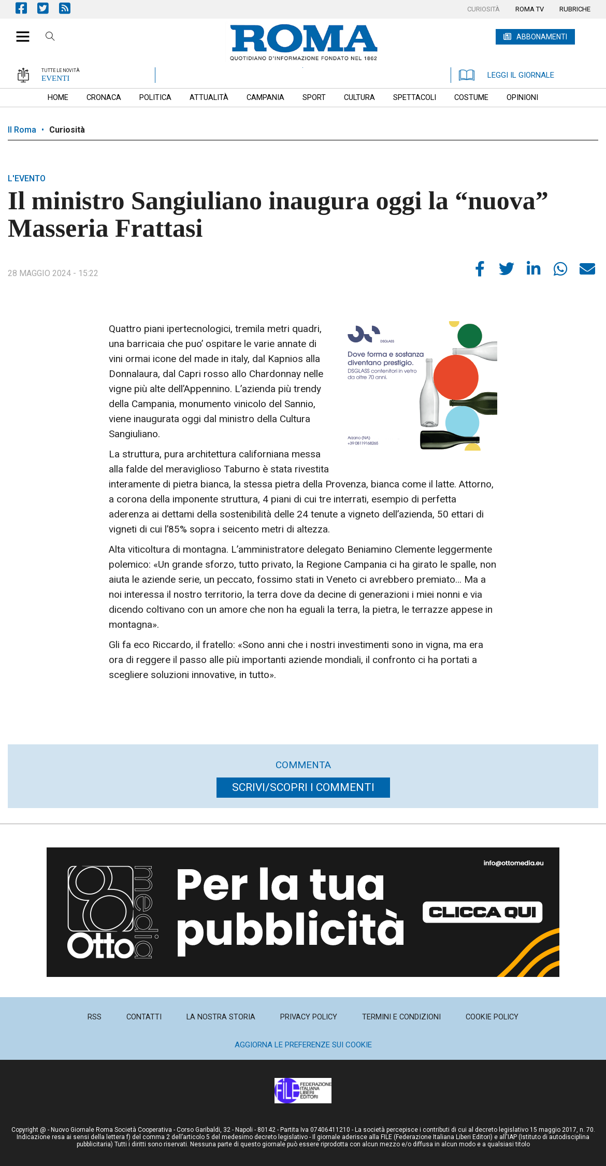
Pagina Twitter (48, 8)
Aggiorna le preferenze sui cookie (303, 1044)
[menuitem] (483, 9)
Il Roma (22, 130)
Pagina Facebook (26, 8)
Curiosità (67, 130)
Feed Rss (70, 8)
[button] (19, 31)
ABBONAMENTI (541, 37)
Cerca (50, 38)
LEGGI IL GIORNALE (506, 75)
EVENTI (55, 78)
